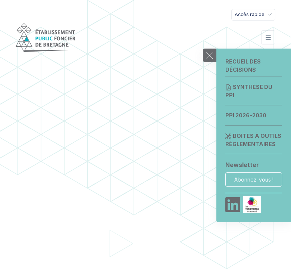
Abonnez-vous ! (253, 179)
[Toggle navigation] (253, 15)
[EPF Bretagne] (45, 37)
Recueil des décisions (243, 65)
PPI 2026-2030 (245, 115)
